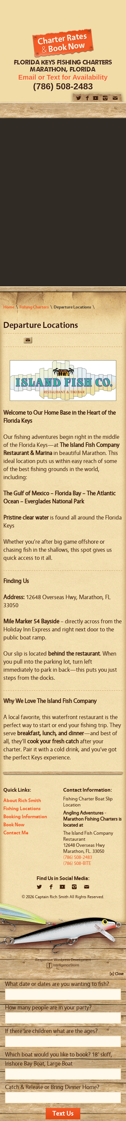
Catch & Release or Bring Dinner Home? (52, 1087)
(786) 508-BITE (77, 863)
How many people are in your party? (48, 1007)
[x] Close (117, 973)
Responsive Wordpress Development (63, 960)
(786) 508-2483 (63, 86)
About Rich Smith (22, 800)
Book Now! (63, 43)
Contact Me (15, 833)
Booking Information (25, 817)
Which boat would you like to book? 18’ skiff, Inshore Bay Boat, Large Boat (58, 1059)
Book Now (14, 825)
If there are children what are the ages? (51, 1031)
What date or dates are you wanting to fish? (57, 984)
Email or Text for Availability (63, 77)
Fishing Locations (22, 809)
